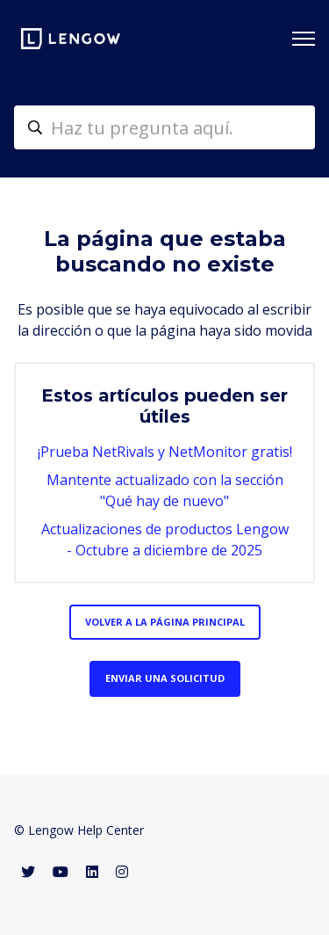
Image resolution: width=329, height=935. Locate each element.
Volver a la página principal (165, 621)
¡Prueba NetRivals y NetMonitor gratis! (165, 451)
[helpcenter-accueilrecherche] (164, 127)
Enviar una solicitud (165, 678)
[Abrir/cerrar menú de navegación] (303, 39)
